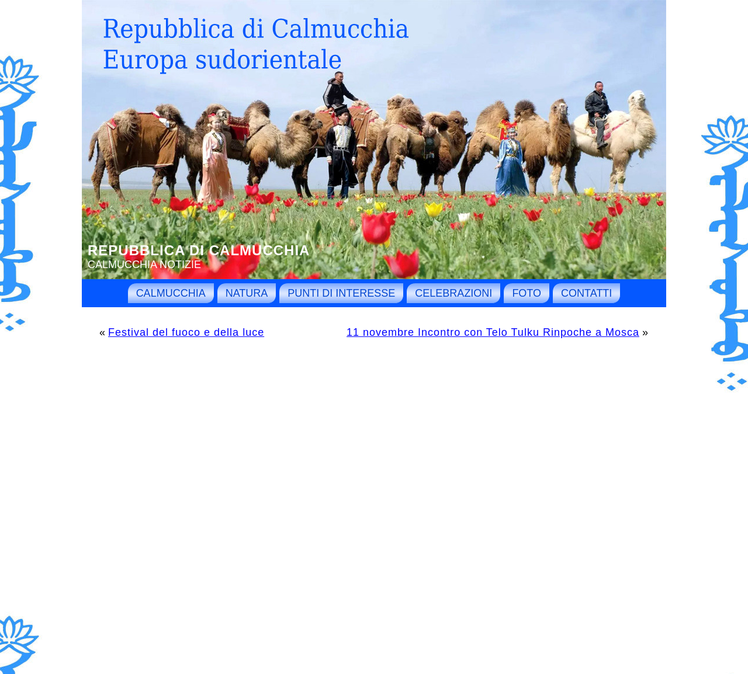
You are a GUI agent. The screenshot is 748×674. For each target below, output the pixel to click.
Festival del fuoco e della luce (186, 332)
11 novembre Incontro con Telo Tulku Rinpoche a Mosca (493, 332)
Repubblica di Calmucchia (199, 250)
